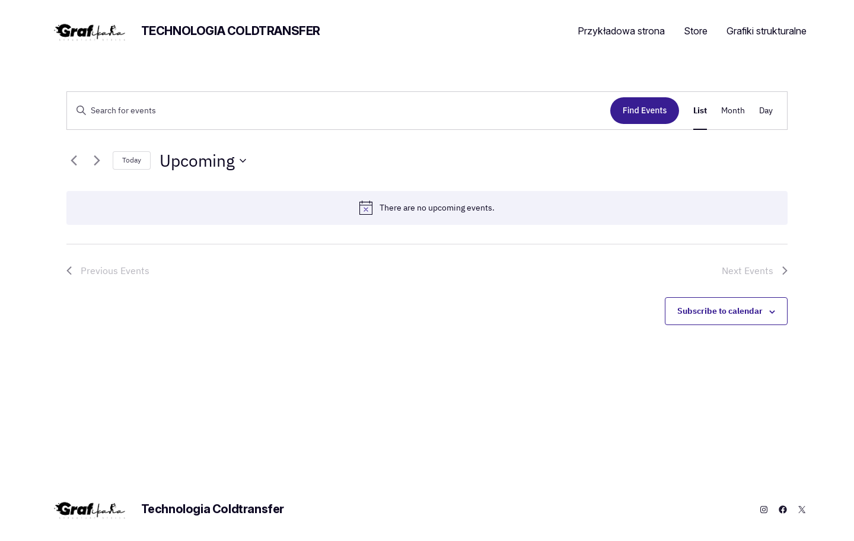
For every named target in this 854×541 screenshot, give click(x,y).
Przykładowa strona (621, 31)
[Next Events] (97, 161)
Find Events (645, 110)
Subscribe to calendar (720, 310)
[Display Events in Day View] (766, 110)
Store (696, 31)
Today (131, 159)
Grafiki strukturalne (766, 31)
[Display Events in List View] (700, 110)
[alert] (427, 207)
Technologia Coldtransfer (230, 31)
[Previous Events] (73, 161)
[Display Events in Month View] (733, 110)
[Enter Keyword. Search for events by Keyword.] (338, 110)
